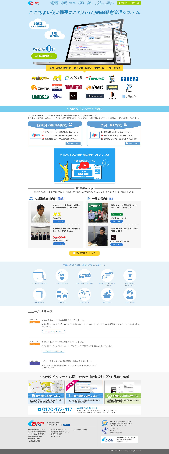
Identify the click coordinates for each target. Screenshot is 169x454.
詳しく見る (59, 221)
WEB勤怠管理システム (37, 429)
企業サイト (114, 428)
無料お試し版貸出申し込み (60, 432)
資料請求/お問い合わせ (59, 429)
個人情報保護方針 (116, 432)
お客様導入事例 (81, 3)
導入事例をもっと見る (85, 253)
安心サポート (90, 3)
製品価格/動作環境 (35, 436)
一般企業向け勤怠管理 (36, 434)
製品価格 (72, 3)
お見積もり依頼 (56, 434)
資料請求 (124, 3)
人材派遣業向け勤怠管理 (37, 432)
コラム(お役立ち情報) (80, 429)
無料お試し (136, 3)
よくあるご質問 (34, 441)
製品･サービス (115, 430)
